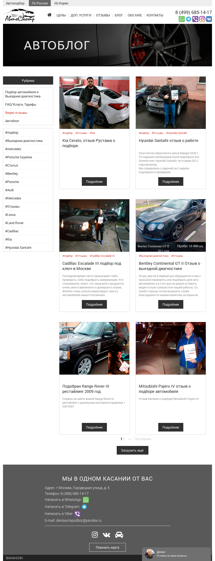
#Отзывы (12, 206)
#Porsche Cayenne (18, 157)
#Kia (8, 239)
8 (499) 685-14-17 (193, 12)
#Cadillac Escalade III (102, 256)
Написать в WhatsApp (67, 500)
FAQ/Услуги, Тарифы (20, 104)
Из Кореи (61, 3)
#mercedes (13, 149)
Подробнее (94, 181)
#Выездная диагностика (24, 140)
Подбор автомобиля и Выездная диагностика (23, 94)
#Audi (9, 190)
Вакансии (14, 558)
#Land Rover (14, 223)
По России (40, 3)
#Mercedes (13, 198)
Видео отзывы (16, 112)
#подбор (11, 132)
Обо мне (135, 15)
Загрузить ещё (132, 450)
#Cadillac (12, 231)
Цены (61, 15)
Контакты (155, 15)
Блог (119, 15)
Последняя (143, 439)
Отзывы (103, 15)
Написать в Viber (62, 514)
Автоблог (12, 121)
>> (129, 439)
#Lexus (10, 214)
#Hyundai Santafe (18, 247)
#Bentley (11, 173)
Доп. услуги (81, 15)
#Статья (11, 165)
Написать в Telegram (66, 507)
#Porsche (12, 182)
